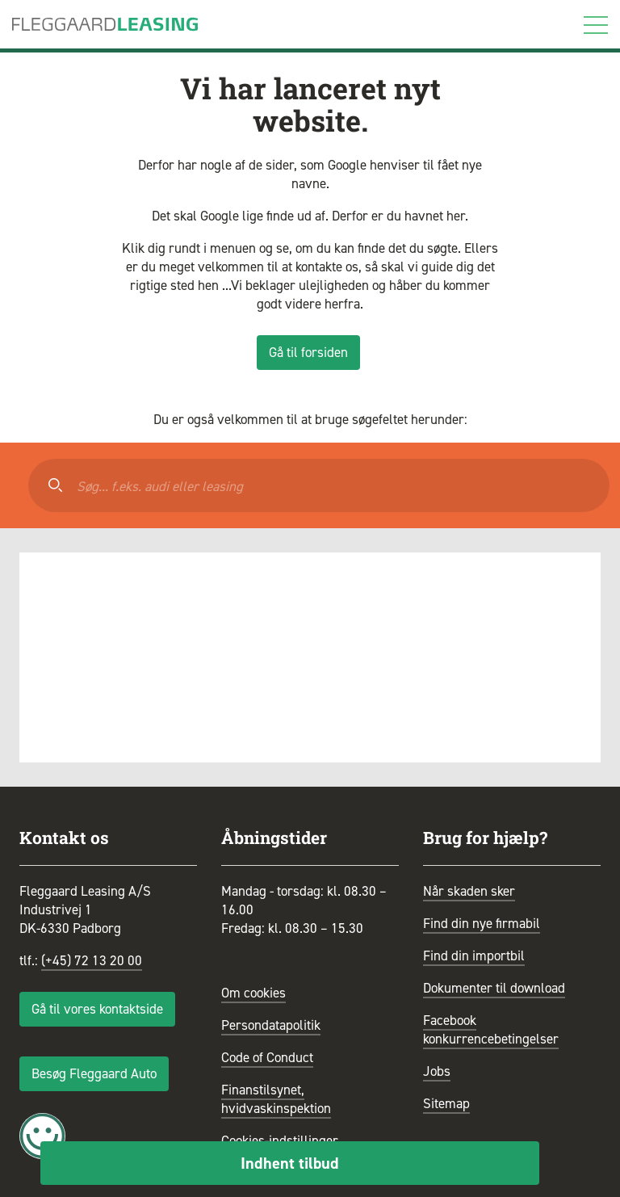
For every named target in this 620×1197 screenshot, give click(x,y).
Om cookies (253, 993)
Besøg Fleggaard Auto (94, 1073)
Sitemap (446, 1103)
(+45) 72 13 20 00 (91, 960)
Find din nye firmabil (481, 923)
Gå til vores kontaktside (97, 1009)
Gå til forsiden (308, 352)
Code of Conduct (267, 1057)
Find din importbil (474, 955)
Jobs (436, 1071)
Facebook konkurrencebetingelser (491, 1029)
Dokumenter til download (494, 988)
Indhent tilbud (290, 1163)
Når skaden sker (469, 891)
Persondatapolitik (270, 1025)
